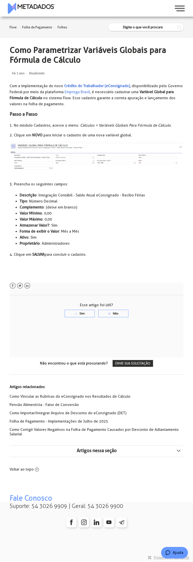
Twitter (20, 286)
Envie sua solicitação (132, 363)
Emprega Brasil (77, 92)
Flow (13, 27)
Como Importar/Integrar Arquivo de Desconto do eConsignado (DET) (68, 413)
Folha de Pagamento (37, 27)
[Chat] (174, 552)
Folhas (62, 27)
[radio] (80, 313)
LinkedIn (27, 286)
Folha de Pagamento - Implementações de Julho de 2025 (59, 421)
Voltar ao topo (24, 469)
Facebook (13, 286)
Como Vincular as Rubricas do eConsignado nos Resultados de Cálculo (70, 396)
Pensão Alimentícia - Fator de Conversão (44, 404)
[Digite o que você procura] (145, 27)
